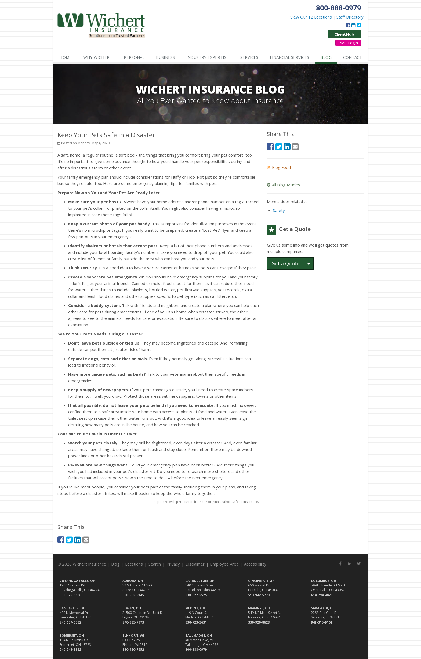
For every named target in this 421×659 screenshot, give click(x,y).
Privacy (173, 564)
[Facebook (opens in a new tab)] (348, 25)
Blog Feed (279, 167)
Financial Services (289, 57)
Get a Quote (285, 263)
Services (249, 57)
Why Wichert (97, 57)
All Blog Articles (283, 184)
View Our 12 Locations (311, 17)
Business (165, 57)
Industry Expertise (207, 57)
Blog (326, 57)
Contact (352, 57)
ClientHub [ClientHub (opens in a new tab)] (344, 34)
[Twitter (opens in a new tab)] (359, 25)
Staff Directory (350, 17)
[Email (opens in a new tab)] (85, 539)
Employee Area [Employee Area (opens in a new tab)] (224, 564)
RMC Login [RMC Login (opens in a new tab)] (348, 42)
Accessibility (255, 564)
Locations (134, 564)
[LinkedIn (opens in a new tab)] (353, 25)
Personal (134, 57)
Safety (279, 210)
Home (65, 57)
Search (154, 564)
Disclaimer (195, 564)
